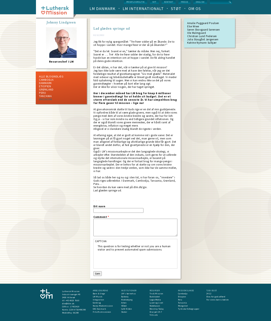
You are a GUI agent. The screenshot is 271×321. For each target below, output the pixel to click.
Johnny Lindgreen (61, 22)
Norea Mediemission (103, 305)
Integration (98, 299)
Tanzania (45, 96)
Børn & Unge (99, 293)
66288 (76, 312)
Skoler (124, 312)
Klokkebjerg (127, 299)
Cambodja (46, 80)
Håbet (124, 305)
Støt (176, 8)
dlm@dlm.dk (68, 303)
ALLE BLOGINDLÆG (51, 76)
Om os (194, 8)
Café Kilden (126, 309)
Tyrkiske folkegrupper (188, 309)
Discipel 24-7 (156, 312)
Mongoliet (183, 305)
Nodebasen (155, 305)
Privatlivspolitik (135, 2)
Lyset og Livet (156, 302)
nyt (154, 2)
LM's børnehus (128, 293)
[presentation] (129, 259)
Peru (42, 93)
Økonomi (45, 99)
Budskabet (155, 296)
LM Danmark (102, 8)
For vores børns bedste (217, 299)
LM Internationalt (143, 8)
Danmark (45, 83)
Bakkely (125, 296)
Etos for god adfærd (215, 296)
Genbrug (97, 302)
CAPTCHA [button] (101, 241)
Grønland (46, 89)
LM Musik (97, 296)
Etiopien (45, 86)
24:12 (209, 293)
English (200, 2)
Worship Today (157, 309)
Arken (124, 302)
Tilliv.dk (154, 315)
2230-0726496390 (77, 309)
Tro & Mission (156, 293)
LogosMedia (155, 299)
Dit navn (99, 206)
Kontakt (168, 2)
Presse (184, 2)
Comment (101, 217)
